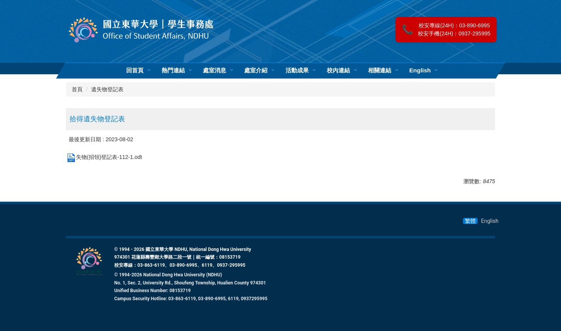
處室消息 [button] (214, 70)
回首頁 (135, 70)
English (420, 70)
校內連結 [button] (338, 70)
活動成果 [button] (297, 70)
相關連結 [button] (379, 70)
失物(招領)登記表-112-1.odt (104, 157)
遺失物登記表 (107, 89)
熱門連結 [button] (173, 70)
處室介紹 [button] (255, 70)
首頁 (77, 89)
